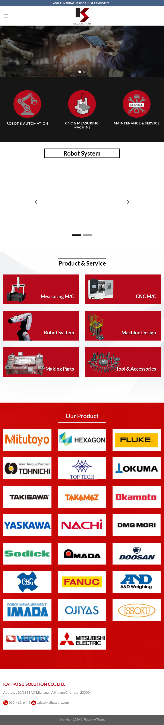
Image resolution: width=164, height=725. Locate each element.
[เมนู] (5, 16)
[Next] (127, 201)
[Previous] (36, 201)
